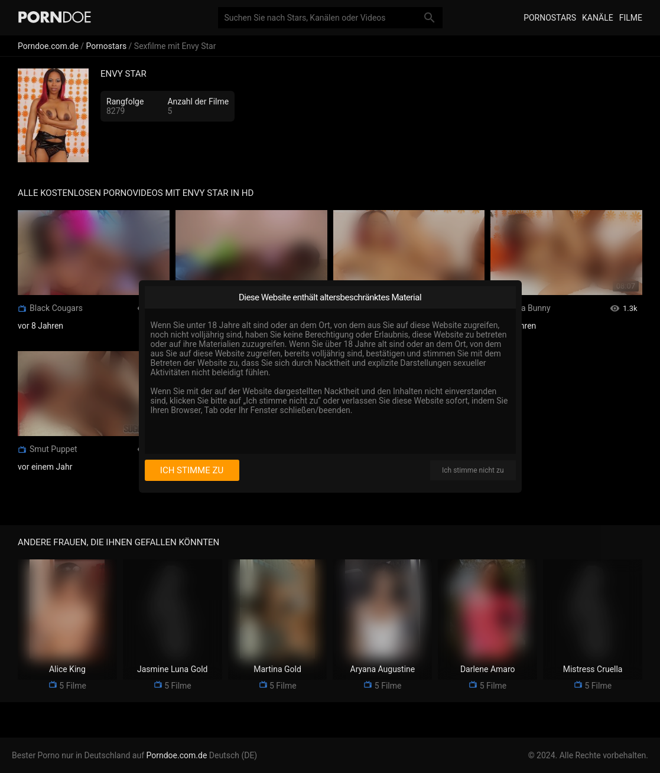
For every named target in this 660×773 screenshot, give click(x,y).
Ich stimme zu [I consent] (191, 470)
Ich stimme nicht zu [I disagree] (472, 470)
